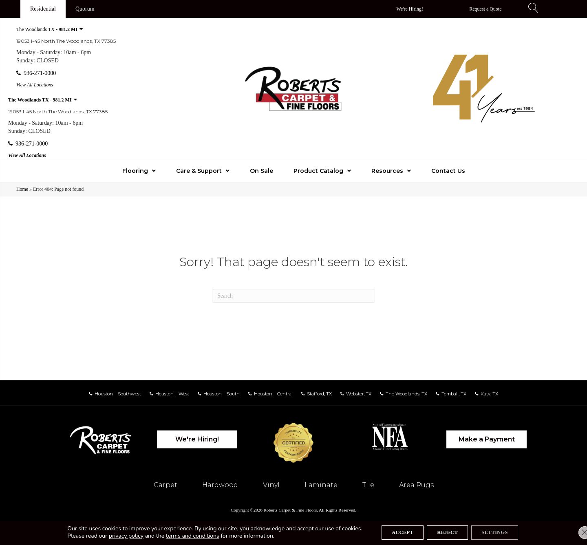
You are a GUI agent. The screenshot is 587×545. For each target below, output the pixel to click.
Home (22, 189)
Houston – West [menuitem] (172, 394)
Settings (501, 532)
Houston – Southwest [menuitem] (118, 394)
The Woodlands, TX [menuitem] (406, 394)
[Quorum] (85, 9)
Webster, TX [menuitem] (358, 394)
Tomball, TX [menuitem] (453, 394)
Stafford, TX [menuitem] (319, 394)
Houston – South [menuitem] (221, 394)
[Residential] (43, 9)
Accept (396, 532)
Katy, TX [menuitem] (489, 394)
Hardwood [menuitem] (220, 485)
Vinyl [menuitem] (271, 485)
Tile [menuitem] (368, 485)
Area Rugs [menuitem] (416, 485)
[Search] (293, 296)
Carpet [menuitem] (165, 485)
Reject (447, 532)
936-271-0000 (36, 73)
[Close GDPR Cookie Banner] (574, 532)
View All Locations (34, 85)
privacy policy (116, 535)
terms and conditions (182, 535)
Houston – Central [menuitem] (273, 394)
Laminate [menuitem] (321, 485)
